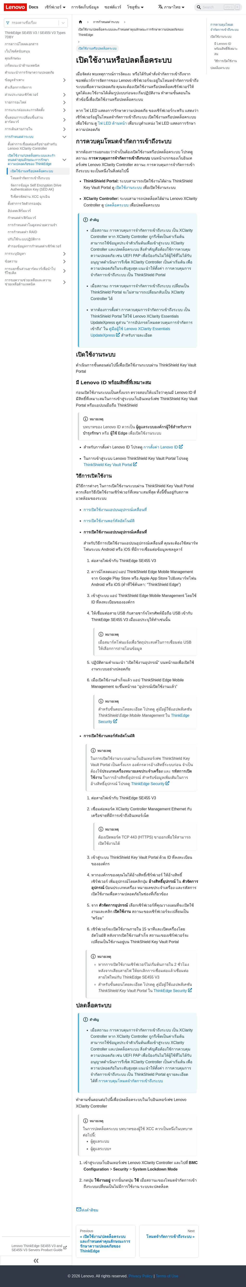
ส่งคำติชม (87, 1210)
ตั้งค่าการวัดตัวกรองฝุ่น (24, 203)
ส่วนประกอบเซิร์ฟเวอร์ (21, 94)
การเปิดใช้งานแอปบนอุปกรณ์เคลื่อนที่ (115, 510)
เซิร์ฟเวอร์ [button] (53, 7)
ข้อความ (11, 261)
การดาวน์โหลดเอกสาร (21, 44)
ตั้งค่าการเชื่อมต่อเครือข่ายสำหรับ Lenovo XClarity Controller (32, 146)
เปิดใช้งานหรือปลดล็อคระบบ (32, 171)
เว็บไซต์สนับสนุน (17, 51)
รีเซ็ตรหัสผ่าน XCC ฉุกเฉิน (30, 196)
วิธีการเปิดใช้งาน (225, 61)
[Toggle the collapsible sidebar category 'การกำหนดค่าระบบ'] (64, 137)
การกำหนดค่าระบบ (19, 137)
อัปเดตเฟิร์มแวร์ (19, 211)
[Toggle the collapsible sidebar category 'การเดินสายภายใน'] (64, 129)
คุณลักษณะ (13, 58)
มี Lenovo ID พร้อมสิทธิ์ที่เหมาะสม (226, 49)
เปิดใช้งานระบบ (128, 188)
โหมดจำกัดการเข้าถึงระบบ (30, 178)
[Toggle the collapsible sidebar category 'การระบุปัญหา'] (64, 254)
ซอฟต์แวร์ (113, 7)
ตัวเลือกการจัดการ (18, 87)
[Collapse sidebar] (36, 1260)
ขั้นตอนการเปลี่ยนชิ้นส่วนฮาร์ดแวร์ (24, 119)
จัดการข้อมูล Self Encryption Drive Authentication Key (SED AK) (36, 187)
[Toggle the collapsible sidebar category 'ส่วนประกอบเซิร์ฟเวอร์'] (64, 95)
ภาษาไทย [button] (169, 7)
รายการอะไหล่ (15, 102)
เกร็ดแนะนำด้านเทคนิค (22, 65)
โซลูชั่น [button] (133, 7)
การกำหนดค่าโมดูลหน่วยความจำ (32, 225)
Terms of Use (167, 1276)
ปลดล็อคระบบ (117, 205)
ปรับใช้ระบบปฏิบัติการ (24, 239)
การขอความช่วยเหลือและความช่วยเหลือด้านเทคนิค (28, 282)
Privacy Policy (141, 1276)
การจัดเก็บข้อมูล (85, 7)
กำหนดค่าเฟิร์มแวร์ (22, 218)
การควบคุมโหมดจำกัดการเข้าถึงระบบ (130, 1081)
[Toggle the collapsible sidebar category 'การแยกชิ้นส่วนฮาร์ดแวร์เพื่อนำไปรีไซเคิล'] (64, 271)
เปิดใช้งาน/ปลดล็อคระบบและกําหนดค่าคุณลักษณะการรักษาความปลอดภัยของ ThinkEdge (31, 160)
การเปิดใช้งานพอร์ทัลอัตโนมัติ (109, 521)
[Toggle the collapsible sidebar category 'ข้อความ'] (64, 261)
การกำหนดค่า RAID (22, 232)
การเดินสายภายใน (18, 129)
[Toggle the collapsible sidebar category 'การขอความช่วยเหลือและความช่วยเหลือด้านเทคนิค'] (64, 282)
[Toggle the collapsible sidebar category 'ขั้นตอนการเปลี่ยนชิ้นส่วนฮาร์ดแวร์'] (64, 119)
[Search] (218, 7)
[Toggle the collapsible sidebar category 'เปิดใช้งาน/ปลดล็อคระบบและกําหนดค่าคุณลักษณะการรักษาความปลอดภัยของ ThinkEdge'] (64, 160)
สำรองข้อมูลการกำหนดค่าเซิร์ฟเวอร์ (34, 246)
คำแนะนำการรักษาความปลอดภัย (29, 72)
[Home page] (80, 22)
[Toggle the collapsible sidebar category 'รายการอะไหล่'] (64, 102)
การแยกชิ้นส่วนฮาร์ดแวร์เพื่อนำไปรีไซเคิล (30, 271)
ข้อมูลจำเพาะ (15, 80)
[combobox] (12, 23)
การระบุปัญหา (15, 254)
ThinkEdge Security (150, 784)
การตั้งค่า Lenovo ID (163, 447)
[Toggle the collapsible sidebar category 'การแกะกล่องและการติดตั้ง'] (64, 110)
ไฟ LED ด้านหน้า (112, 123)
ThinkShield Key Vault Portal (110, 465)
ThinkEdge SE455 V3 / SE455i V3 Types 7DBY (35, 35)
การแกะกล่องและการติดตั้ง (24, 110)
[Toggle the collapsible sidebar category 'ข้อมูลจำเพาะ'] (64, 80)
